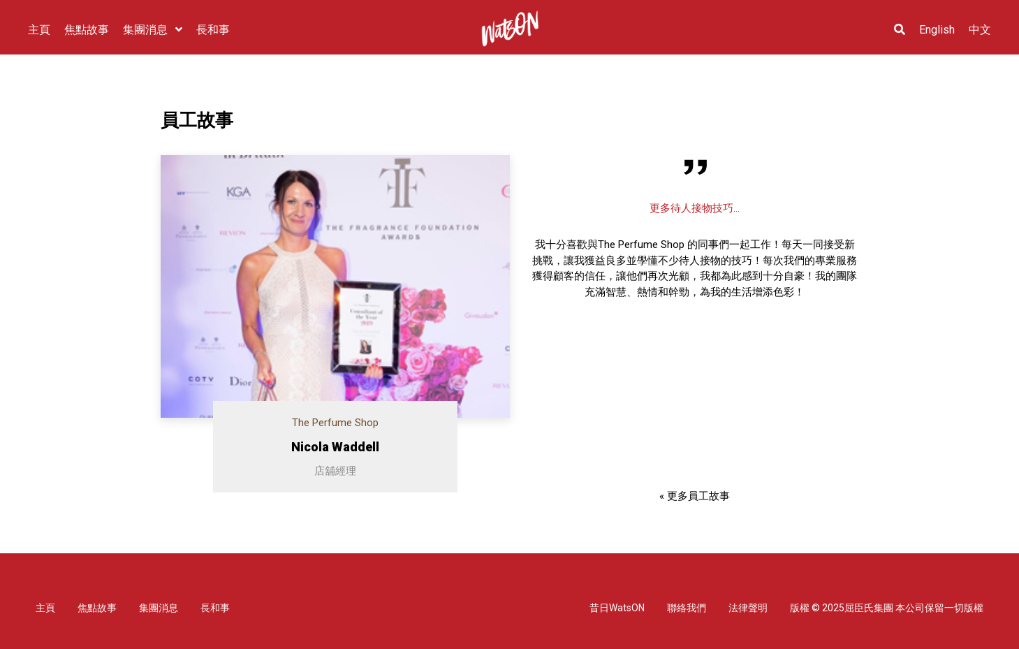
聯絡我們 (686, 607)
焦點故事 (97, 607)
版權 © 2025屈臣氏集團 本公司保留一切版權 (886, 607)
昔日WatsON (617, 607)
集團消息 (158, 607)
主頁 (45, 607)
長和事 (215, 607)
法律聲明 (748, 607)
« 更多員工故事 (694, 496)
